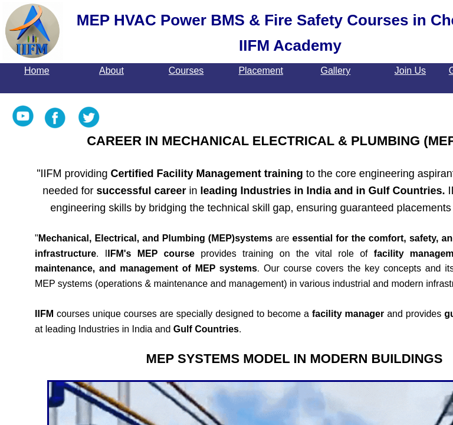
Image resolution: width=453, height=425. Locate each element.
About (111, 71)
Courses (186, 71)
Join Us (410, 71)
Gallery (335, 71)
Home (37, 71)
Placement (260, 71)
